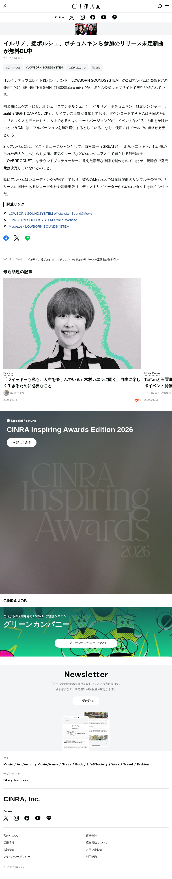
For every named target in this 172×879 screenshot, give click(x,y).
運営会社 (91, 835)
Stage (66, 764)
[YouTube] (104, 17)
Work (115, 764)
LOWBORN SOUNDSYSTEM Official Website (43, 220)
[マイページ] (5, 6)
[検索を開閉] (160, 6)
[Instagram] (82, 18)
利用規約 (91, 856)
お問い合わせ (94, 849)
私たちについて (12, 835)
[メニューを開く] (166, 6)
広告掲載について (97, 842)
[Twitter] (71, 18)
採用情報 (8, 842)
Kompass (20, 780)
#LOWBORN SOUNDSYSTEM (44, 67)
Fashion (143, 764)
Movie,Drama (47, 764)
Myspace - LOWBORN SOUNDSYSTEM (39, 226)
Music (19, 259)
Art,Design (25, 764)
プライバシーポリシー (16, 856)
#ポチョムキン (77, 67)
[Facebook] (92, 18)
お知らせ (8, 849)
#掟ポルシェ (13, 67)
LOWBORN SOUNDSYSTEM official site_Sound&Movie (50, 213)
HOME (7, 259)
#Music (96, 67)
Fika (6, 780)
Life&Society (97, 764)
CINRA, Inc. (21, 799)
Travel (128, 764)
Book (79, 764)
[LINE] (114, 18)
